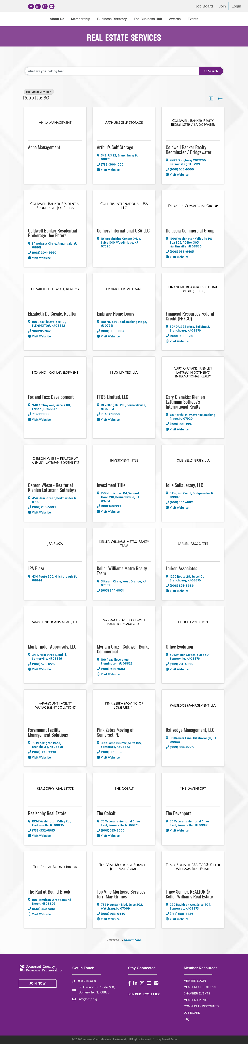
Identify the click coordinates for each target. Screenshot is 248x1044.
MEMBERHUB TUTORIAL (200, 987)
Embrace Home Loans (115, 313)
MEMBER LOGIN (195, 981)
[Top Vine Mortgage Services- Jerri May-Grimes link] (124, 867)
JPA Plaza (36, 568)
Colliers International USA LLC (123, 230)
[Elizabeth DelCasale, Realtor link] (55, 289)
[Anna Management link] (55, 123)
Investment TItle (111, 485)
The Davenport (178, 813)
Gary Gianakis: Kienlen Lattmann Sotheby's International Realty (185, 401)
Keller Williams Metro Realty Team (122, 570)
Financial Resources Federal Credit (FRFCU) (190, 316)
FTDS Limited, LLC (112, 396)
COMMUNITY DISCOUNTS (201, 1006)
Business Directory (78, 19)
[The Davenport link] (193, 789)
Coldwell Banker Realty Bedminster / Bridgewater (189, 150)
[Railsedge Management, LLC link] (193, 706)
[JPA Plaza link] (55, 544)
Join (222, 6)
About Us (23, 19)
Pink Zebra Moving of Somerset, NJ (115, 732)
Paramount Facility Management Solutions (48, 732)
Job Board (204, 6)
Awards (208, 19)
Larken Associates (181, 568)
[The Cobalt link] (124, 789)
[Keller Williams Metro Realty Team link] (124, 544)
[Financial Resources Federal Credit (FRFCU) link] (193, 289)
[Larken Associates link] (193, 544)
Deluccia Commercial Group (190, 230)
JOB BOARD (192, 1012)
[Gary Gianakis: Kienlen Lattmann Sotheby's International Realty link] (193, 373)
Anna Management (44, 147)
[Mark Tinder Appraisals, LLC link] (55, 622)
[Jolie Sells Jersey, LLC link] (192, 461)
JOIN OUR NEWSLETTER (144, 994)
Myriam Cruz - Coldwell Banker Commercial (124, 649)
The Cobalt (106, 813)
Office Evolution (179, 646)
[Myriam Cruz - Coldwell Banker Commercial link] (124, 622)
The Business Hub (181, 19)
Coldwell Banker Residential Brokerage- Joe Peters (52, 233)
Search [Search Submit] (211, 71)
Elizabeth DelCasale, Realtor (52, 313)
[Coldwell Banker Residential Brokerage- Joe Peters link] (55, 206)
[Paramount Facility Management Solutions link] (55, 706)
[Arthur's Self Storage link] (124, 123)
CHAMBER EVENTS (197, 993)
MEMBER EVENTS (196, 1000)
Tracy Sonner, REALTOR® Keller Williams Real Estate (189, 894)
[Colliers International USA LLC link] (124, 206)
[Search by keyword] (112, 71)
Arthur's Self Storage (115, 147)
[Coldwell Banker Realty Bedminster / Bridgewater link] (193, 123)
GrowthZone (133, 940)
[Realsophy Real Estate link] (55, 789)
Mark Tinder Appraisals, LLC (52, 646)
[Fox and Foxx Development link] (55, 373)
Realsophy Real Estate (47, 813)
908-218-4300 (87, 981)
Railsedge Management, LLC (190, 729)
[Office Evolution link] (193, 622)
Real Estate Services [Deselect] (38, 91)
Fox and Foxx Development (51, 396)
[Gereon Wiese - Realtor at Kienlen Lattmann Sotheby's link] (55, 461)
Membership (47, 19)
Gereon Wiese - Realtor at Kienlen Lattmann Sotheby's (52, 487)
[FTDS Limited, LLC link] (124, 373)
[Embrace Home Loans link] (124, 289)
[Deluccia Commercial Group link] (193, 206)
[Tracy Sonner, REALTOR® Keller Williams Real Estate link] (193, 867)
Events (226, 19)
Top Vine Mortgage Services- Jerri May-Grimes (122, 894)
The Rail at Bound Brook (49, 891)
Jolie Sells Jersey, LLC (184, 485)
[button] (211, 99)
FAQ (186, 1019)
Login (236, 6)
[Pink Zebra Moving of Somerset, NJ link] (124, 706)
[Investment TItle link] (124, 461)
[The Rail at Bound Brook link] (55, 867)
